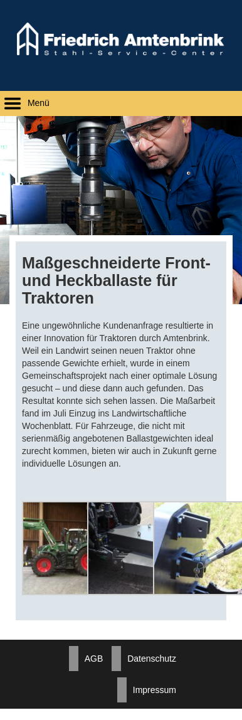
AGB (94, 659)
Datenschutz (151, 659)
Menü (25, 103)
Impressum (154, 690)
